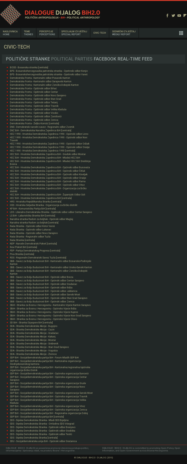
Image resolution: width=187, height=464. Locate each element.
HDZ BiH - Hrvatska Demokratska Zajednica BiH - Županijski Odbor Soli (47, 194)
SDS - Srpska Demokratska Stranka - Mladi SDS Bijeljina (39, 420)
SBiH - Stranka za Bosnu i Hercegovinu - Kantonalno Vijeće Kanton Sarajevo (50, 305)
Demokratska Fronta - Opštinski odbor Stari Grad (35, 99)
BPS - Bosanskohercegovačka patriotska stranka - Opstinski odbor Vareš (48, 74)
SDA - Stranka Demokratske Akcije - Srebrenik (34, 343)
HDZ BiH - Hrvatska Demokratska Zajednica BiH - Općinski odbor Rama (48, 181)
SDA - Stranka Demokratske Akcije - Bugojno (33, 326)
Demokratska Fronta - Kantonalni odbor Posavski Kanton (40, 78)
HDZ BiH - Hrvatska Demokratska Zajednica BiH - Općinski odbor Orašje (48, 178)
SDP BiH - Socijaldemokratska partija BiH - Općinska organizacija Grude (48, 383)
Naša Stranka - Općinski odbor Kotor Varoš (32, 226)
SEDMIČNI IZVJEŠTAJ (124, 33)
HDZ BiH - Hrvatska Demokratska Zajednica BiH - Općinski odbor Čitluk (47, 171)
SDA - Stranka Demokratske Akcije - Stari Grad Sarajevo (39, 347)
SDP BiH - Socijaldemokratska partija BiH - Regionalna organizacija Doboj (49, 413)
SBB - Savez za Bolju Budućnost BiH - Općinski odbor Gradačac (43, 284)
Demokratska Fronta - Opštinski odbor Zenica (34, 120)
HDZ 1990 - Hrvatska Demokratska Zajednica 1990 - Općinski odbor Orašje (50, 147)
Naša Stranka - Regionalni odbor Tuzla (30, 236)
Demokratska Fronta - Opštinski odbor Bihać (33, 88)
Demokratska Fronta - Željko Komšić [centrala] (34, 123)
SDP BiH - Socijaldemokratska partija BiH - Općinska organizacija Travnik (48, 396)
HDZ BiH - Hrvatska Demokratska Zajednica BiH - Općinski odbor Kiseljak (48, 174)
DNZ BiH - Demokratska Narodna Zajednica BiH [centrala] (40, 130)
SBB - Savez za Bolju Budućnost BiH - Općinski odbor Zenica (42, 301)
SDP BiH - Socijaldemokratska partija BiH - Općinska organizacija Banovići (49, 373)
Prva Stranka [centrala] (22, 254)
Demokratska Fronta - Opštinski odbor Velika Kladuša (38, 109)
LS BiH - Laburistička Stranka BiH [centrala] (32, 215)
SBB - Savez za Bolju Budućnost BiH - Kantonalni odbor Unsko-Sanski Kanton (51, 267)
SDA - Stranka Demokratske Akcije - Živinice (33, 354)
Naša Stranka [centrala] (22, 240)
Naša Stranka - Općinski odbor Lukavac (30, 229)
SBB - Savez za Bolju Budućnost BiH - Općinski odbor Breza (41, 277)
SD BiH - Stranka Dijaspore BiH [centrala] (31, 322)
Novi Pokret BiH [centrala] (23, 247)
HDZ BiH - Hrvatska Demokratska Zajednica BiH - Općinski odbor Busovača (50, 167)
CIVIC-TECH (99, 33)
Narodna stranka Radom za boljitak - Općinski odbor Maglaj (41, 219)
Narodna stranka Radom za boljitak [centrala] (34, 222)
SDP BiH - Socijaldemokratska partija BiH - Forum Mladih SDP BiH (44, 357)
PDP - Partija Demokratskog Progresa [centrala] (35, 250)
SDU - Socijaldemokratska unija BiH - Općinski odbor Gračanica (43, 441)
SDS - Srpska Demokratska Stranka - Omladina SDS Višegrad (42, 423)
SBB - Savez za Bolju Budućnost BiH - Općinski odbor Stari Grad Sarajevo (48, 298)
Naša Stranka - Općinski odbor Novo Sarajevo (34, 233)
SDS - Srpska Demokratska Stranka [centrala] (34, 437)
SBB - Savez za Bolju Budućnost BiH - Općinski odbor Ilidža (41, 287)
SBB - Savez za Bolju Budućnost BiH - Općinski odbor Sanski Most (45, 294)
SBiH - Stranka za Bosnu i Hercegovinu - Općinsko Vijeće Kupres (44, 312)
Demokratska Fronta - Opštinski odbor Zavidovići (36, 116)
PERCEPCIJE (47, 33)
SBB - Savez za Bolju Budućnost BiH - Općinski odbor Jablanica (43, 291)
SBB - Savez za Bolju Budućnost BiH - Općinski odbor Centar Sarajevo (47, 280)
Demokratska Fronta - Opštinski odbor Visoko (34, 113)
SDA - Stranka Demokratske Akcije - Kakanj (33, 336)
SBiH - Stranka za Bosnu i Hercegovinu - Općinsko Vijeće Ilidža (43, 308)
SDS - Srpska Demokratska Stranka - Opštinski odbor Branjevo (42, 427)
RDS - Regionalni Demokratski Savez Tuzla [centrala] (38, 257)
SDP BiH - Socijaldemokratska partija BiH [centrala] (37, 416)
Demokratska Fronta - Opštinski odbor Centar (34, 92)
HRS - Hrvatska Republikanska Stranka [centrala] (35, 201)
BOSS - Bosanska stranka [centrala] (29, 67)
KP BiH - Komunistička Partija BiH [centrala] (33, 208)
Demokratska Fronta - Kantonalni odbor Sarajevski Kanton (40, 81)
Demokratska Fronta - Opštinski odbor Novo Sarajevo (38, 95)
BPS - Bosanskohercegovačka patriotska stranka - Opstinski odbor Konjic (49, 71)
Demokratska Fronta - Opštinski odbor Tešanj (34, 102)
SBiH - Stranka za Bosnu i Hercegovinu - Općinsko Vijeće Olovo (43, 319)
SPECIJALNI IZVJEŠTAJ (74, 33)
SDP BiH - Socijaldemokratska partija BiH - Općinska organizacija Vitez (47, 406)
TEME (28, 33)
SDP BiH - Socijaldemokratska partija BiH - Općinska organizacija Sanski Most (51, 393)
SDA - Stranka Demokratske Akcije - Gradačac (34, 333)
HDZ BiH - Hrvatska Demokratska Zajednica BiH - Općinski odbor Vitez (47, 185)
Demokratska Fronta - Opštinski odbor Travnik (34, 106)
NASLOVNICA (10, 33)
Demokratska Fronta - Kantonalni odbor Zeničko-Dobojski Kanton (44, 85)
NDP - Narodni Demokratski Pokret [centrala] (33, 243)
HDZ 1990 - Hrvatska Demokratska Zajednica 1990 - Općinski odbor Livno (49, 134)
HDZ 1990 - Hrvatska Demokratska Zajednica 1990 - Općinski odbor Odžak (49, 143)
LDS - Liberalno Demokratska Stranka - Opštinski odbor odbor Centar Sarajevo (51, 212)
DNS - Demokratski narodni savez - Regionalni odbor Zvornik (42, 127)
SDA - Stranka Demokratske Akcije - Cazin (32, 329)
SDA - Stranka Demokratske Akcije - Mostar (33, 340)
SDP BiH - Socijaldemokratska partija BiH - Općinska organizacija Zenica (48, 409)
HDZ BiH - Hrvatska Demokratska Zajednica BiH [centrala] (41, 198)
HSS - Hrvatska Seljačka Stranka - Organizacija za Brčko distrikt (43, 205)
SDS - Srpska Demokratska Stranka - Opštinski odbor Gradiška (42, 430)
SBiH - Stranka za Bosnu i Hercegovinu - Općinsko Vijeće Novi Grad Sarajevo (50, 315)
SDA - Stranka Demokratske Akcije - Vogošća (34, 350)
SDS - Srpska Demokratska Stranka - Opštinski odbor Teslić (41, 434)
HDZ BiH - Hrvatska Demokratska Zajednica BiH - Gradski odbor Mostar (48, 154)
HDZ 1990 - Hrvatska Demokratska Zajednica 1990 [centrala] (42, 150)
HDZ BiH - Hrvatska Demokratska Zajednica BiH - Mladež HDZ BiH (45, 157)
